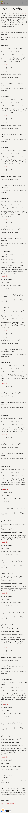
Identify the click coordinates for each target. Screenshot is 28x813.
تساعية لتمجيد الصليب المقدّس (8, 803)
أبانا (7, 64)
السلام (3, 64)
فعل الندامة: (23, 13)
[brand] (5, 2)
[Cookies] (3, 810)
